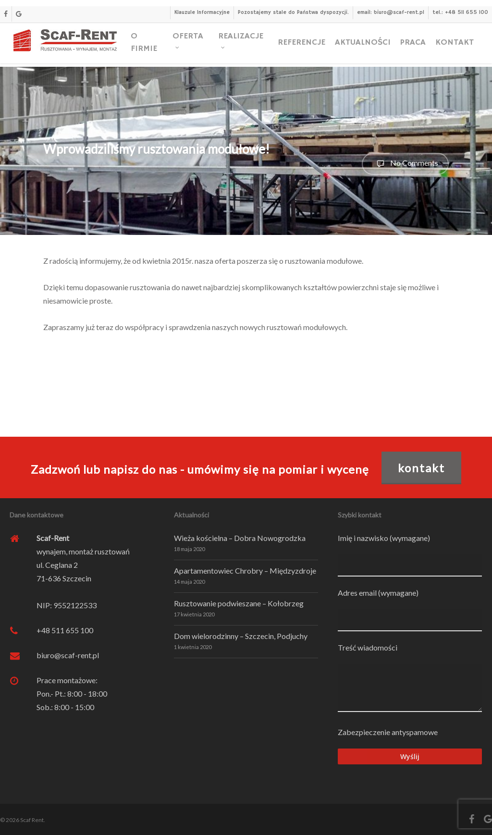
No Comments (405, 164)
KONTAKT (421, 468)
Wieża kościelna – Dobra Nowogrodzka (240, 537)
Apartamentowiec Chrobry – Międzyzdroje (245, 570)
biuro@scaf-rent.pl (68, 655)
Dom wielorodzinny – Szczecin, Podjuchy (241, 635)
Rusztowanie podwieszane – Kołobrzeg (239, 603)
